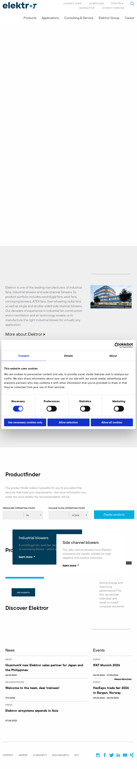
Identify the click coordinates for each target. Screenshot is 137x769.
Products (30, 18)
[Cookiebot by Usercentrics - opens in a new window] (117, 345)
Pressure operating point (19, 508)
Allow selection (68, 422)
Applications (50, 18)
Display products (114, 515)
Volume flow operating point (66, 508)
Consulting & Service (78, 18)
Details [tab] (68, 356)
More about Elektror (23, 334)
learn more (27, 557)
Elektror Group (109, 18)
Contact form (73, 3)
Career (129, 18)
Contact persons (113, 8)
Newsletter (86, 8)
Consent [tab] (23, 356)
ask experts (23, 592)
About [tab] (113, 356)
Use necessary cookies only (25, 422)
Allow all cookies (112, 422)
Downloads (96, 3)
